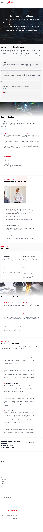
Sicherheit (3, 477)
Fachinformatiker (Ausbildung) (6, 497)
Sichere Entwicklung (6, 256)
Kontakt (2, 506)
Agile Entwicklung (5, 270)
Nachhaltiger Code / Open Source (29, 256)
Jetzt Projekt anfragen (21, 35)
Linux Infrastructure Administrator (6, 495)
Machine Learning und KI (5, 471)
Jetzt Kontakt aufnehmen (29, 442)
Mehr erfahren (5, 67)
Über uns (2, 502)
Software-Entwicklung (4, 469)
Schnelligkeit (3, 481)
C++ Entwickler (4, 489)
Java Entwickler (3, 491)
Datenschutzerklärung (39, 529)
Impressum (33, 529)
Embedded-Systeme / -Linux (6, 463)
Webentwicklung (4, 465)
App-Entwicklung (4, 467)
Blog (2, 504)
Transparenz (3, 483)
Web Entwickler (3, 493)
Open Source (3, 479)
